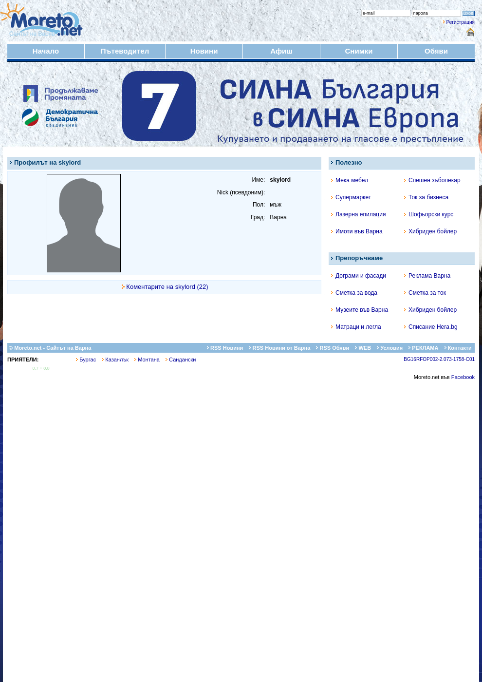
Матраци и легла (356, 326)
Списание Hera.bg (431, 326)
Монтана (147, 359)
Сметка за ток (425, 292)
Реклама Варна (427, 275)
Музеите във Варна (359, 309)
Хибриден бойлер (430, 231)
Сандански (181, 359)
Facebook (463, 377)
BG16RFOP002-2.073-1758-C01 (439, 359)
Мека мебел (349, 180)
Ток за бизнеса (426, 197)
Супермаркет (351, 197)
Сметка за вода (354, 292)
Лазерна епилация (358, 214)
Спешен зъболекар (432, 180)
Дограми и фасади (358, 275)
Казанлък (115, 359)
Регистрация (460, 22)
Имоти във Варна (357, 231)
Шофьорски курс (428, 214)
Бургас (86, 359)
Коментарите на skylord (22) (167, 286)
